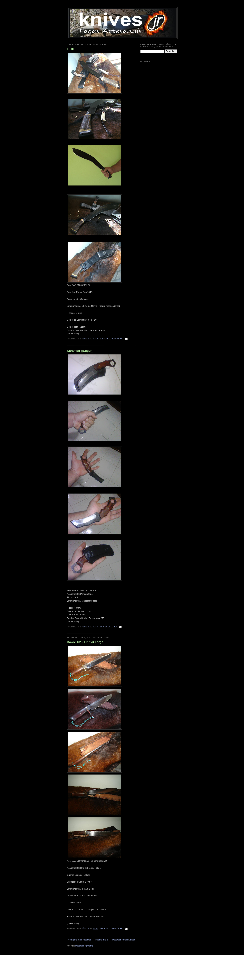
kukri (70, 49)
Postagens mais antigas (123, 939)
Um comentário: (109, 627)
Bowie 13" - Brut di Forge (85, 642)
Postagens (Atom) (84, 945)
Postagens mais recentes (79, 939)
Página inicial (101, 939)
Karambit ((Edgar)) (80, 350)
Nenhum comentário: (111, 339)
